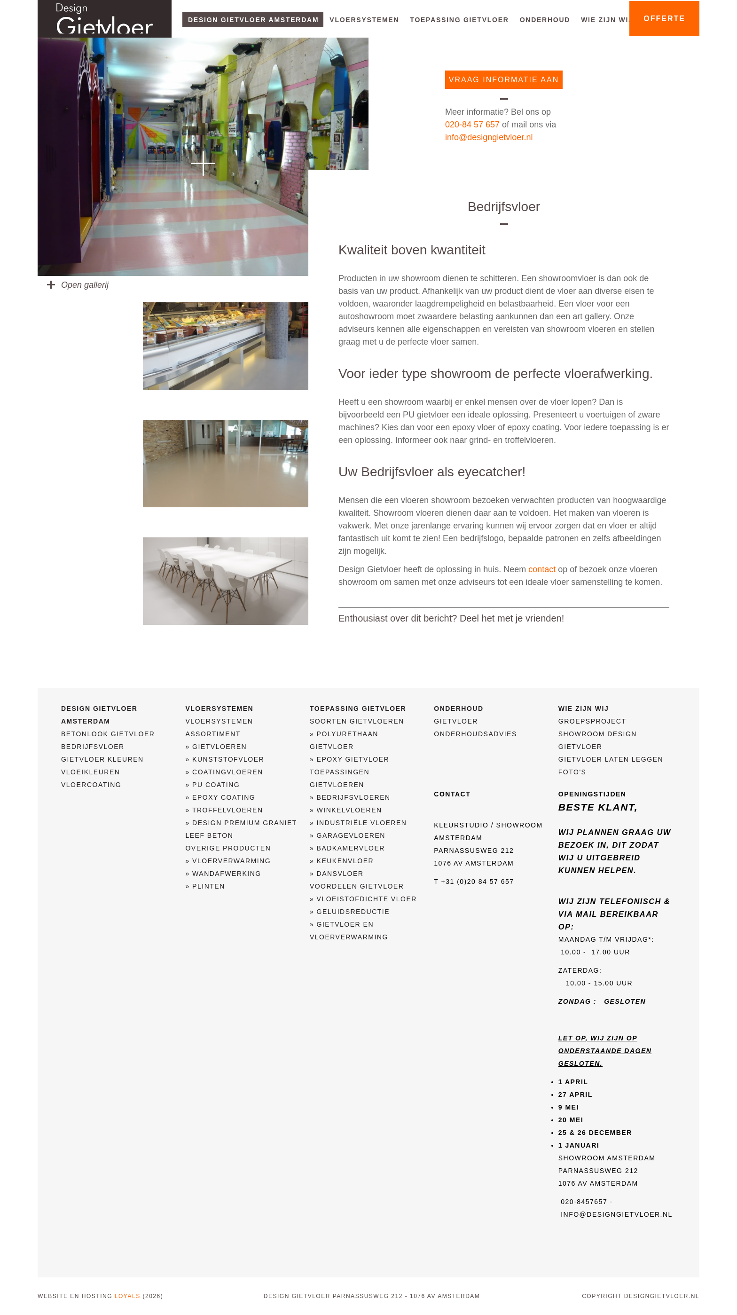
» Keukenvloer (342, 861)
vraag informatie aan (504, 80)
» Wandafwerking (223, 873)
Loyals (128, 1296)
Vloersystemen (364, 20)
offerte (664, 19)
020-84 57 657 (472, 124)
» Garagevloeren (347, 835)
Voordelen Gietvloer (357, 886)
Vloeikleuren (90, 772)
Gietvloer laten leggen (610, 759)
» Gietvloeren (216, 746)
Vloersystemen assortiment (219, 727)
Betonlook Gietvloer (108, 734)
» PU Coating (212, 784)
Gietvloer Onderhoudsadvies (475, 727)
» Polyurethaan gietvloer (344, 740)
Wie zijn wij (607, 20)
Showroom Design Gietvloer (597, 740)
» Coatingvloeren (224, 772)
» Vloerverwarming (228, 861)
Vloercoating (91, 784)
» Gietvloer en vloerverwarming (349, 931)
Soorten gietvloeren (357, 721)
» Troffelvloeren (224, 810)
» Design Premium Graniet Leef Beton (241, 829)
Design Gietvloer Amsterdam (253, 20)
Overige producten (228, 848)
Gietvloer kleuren (102, 759)
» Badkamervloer (347, 848)
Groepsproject (592, 721)
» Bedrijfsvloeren (350, 797)
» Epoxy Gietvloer (349, 759)
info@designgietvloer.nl (489, 137)
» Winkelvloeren (346, 810)
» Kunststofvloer (224, 759)
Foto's (572, 772)
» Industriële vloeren (358, 823)
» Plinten (205, 886)
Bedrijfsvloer (93, 746)
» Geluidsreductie (350, 911)
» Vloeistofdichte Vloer (363, 899)
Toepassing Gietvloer (459, 20)
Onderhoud (545, 20)
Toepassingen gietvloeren (339, 778)
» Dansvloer (337, 873)
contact (542, 569)
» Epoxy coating (220, 797)
